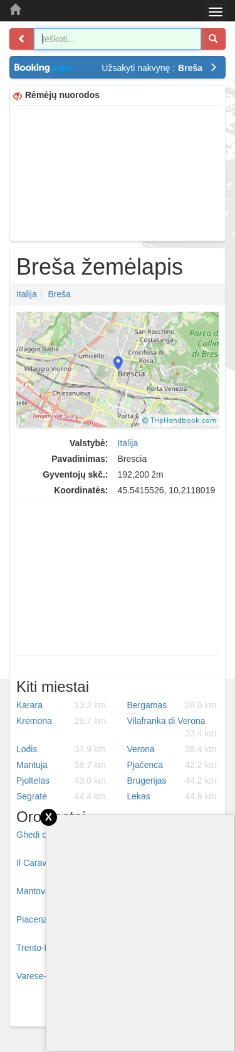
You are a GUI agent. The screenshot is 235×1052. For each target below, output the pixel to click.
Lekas (173, 796)
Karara (62, 705)
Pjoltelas (62, 780)
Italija (26, 294)
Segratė (62, 796)
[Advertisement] (117, 171)
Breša (59, 294)
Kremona (62, 721)
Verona (173, 749)
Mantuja (62, 765)
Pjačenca (173, 765)
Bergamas (173, 705)
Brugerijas (173, 780)
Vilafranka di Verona (173, 728)
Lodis (62, 749)
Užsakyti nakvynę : (159, 68)
